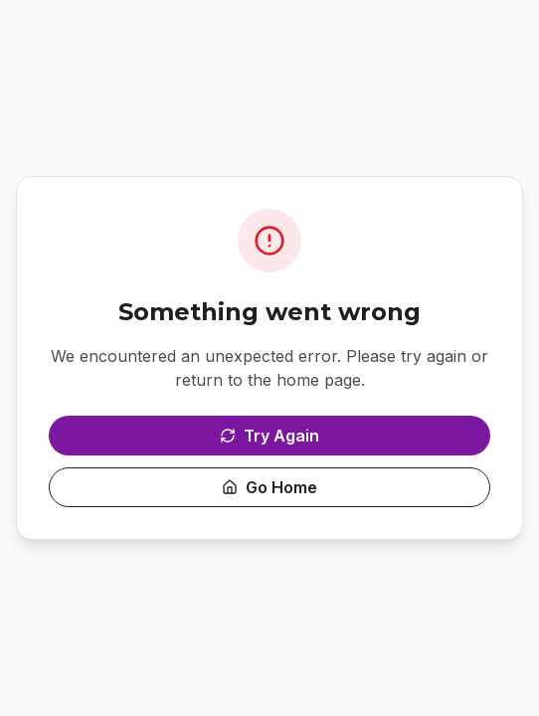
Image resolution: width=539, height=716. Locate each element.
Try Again (269, 436)
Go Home (269, 487)
